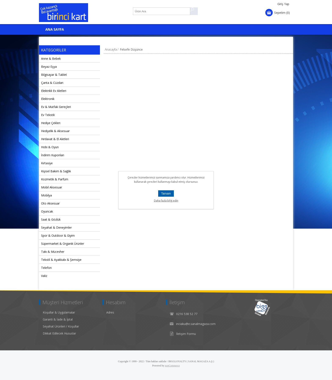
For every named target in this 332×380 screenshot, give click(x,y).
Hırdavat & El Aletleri (55, 139)
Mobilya (46, 195)
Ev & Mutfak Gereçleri (56, 107)
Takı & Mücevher (52, 252)
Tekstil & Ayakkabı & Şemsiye (61, 260)
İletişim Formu (186, 334)
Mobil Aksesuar (51, 187)
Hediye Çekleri (50, 123)
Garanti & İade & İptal (58, 319)
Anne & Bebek (51, 59)
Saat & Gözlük (51, 219)
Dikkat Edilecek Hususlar (59, 333)
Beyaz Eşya (49, 67)
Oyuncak (47, 211)
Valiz (44, 276)
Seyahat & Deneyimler (56, 227)
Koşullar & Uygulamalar (59, 312)
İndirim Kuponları (52, 155)
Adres (110, 312)
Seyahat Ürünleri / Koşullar (61, 326)
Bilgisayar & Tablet (54, 75)
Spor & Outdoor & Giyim (58, 236)
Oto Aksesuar (50, 203)
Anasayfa (111, 49)
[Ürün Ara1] (161, 11)
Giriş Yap (283, 4)
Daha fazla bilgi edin (166, 200)
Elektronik (47, 99)
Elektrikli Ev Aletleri (53, 91)
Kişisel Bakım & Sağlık (56, 171)
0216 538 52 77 (186, 314)
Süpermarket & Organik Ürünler (62, 244)
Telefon (46, 268)
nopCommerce (172, 365)
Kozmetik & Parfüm (54, 179)
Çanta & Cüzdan (52, 83)
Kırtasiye (47, 163)
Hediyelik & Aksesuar (55, 131)
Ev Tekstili (48, 115)
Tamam (166, 193)
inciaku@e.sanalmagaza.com (196, 324)
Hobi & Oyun (50, 147)
